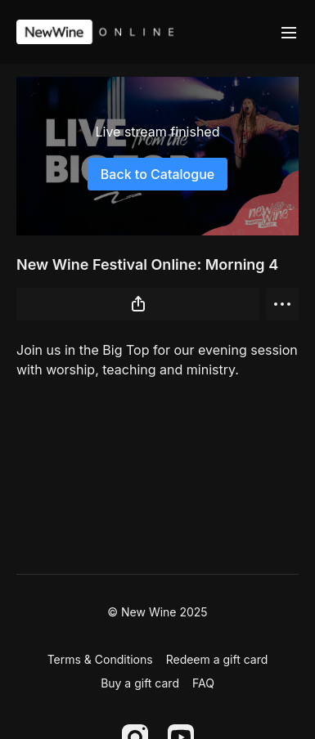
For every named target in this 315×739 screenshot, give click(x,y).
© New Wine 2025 (157, 612)
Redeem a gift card (217, 659)
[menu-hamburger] (289, 32)
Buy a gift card (140, 683)
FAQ (203, 683)
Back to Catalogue (157, 174)
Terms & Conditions (100, 659)
